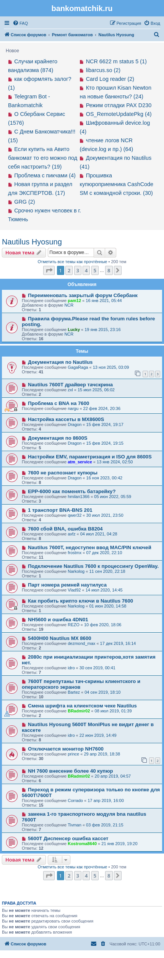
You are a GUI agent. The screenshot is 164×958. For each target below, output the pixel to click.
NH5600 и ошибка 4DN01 (58, 619)
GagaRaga (78, 367)
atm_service (80, 462)
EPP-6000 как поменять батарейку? (72, 491)
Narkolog (76, 571)
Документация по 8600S (58, 438)
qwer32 (74, 515)
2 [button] (69, 270)
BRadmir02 (79, 711)
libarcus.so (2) (103, 70)
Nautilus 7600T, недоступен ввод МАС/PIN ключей (89, 547)
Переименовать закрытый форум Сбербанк (83, 295)
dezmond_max (81, 643)
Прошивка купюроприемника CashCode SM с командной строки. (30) (117, 184)
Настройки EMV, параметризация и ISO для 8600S (90, 457)
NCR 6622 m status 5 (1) (116, 61)
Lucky (74, 329)
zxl (70, 389)
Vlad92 (74, 590)
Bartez (74, 692)
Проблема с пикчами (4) (45, 175)
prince (73, 754)
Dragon (74, 424)
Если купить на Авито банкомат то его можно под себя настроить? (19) (42, 158)
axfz (71, 534)
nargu (73, 408)
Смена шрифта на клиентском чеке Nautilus (82, 706)
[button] (49, 270)
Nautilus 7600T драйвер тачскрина (70, 384)
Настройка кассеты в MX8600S (66, 419)
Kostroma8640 (82, 843)
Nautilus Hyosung (32, 242)
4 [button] (86, 270)
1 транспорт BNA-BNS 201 (60, 510)
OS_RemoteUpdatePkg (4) (119, 114)
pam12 (74, 300)
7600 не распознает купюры (62, 473)
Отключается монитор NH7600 (66, 749)
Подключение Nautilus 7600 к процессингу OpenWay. (93, 566)
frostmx (74, 552)
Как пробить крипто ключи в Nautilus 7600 (80, 601)
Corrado (75, 800)
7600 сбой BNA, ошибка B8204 (65, 529)
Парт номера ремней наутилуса (67, 585)
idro (71, 667)
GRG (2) (24, 202)
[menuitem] (20, 23)
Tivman (74, 825)
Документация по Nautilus (60, 362)
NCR (68, 305)
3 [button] (77, 270)
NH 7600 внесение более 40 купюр (70, 771)
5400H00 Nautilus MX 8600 (59, 638)
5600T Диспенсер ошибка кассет (68, 838)
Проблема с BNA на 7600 (58, 403)
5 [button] (95, 270)
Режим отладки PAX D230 (119, 105)
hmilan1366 (78, 496)
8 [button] (108, 270)
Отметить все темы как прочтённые (72, 261)
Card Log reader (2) (110, 79)
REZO (74, 624)
